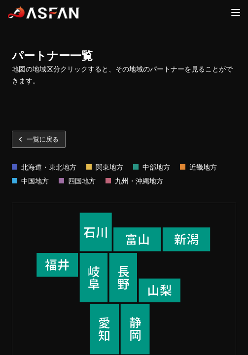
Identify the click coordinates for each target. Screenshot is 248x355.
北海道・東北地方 (48, 167)
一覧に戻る (39, 139)
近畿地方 (203, 167)
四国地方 (82, 180)
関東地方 (109, 167)
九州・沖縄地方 (139, 180)
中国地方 (35, 180)
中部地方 (156, 167)
